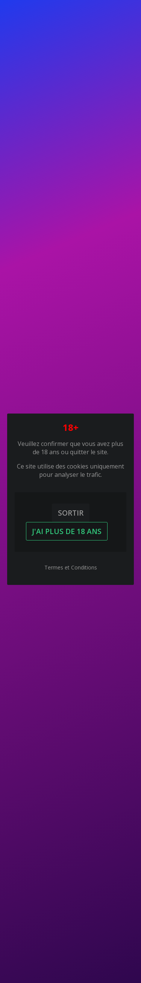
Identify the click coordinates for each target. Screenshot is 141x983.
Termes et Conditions (70, 567)
